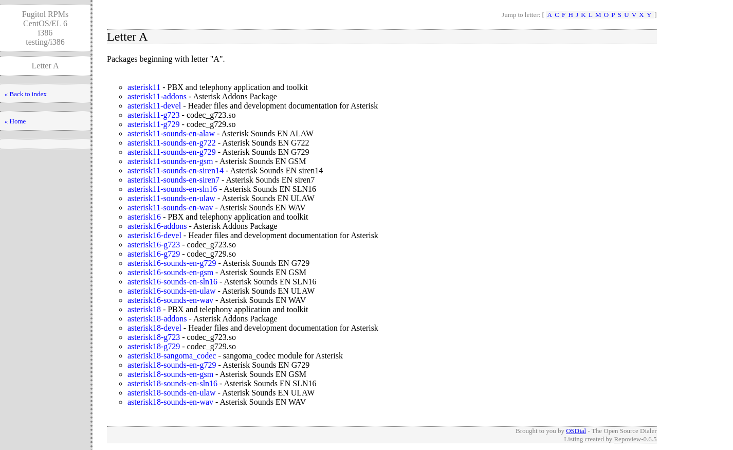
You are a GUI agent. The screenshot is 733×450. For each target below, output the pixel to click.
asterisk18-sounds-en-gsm (170, 374)
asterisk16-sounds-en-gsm (170, 272)
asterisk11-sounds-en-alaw (171, 133)
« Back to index (26, 94)
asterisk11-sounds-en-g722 (171, 142)
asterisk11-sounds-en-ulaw (171, 198)
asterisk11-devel (154, 105)
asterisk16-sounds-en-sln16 (172, 281)
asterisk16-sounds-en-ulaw (171, 290)
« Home (15, 121)
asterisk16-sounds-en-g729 (171, 263)
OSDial (576, 431)
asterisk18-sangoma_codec (171, 355)
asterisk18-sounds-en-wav (170, 402)
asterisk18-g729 (153, 346)
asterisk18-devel (154, 327)
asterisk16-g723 (153, 244)
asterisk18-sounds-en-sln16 (172, 383)
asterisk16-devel (154, 235)
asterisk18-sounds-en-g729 (171, 365)
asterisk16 (144, 216)
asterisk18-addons (157, 318)
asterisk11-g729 (153, 124)
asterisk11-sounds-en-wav (170, 207)
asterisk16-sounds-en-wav (170, 300)
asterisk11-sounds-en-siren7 (173, 179)
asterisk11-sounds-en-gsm (170, 161)
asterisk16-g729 (153, 253)
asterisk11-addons (157, 96)
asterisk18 (144, 309)
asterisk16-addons (157, 226)
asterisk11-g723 (153, 115)
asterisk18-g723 (153, 337)
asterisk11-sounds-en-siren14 (175, 170)
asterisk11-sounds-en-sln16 (172, 189)
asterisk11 (143, 87)
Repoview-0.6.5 (635, 439)
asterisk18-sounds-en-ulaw (171, 392)
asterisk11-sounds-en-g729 (171, 152)
